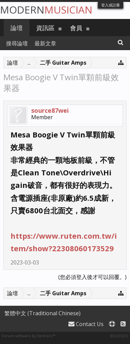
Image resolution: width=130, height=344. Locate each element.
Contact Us (86, 324)
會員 (76, 28)
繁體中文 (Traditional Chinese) (42, 313)
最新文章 (45, 43)
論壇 (16, 28)
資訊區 (45, 28)
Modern (46, 10)
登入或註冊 (110, 4)
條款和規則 (119, 335)
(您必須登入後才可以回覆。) (92, 277)
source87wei (50, 110)
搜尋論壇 (17, 43)
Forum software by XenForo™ (28, 335)
